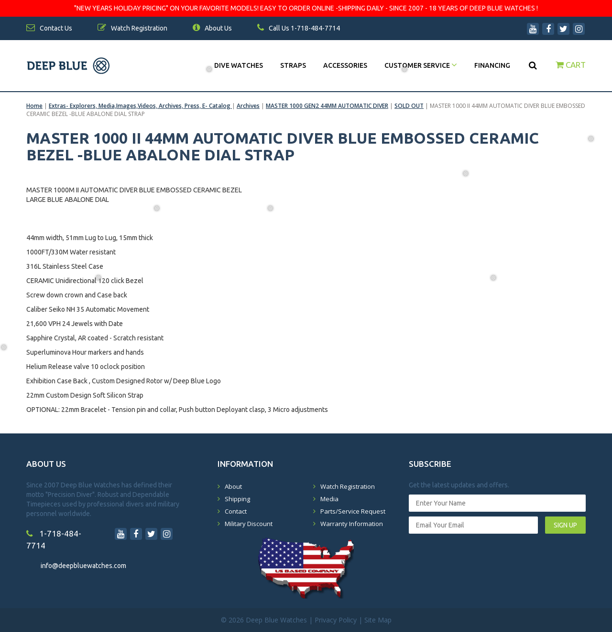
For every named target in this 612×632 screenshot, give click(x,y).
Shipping (237, 499)
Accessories (345, 65)
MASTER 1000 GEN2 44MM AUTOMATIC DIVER (327, 106)
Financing (492, 65)
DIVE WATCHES (238, 65)
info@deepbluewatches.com (83, 565)
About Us (212, 28)
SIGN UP (565, 525)
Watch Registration (347, 486)
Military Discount (249, 523)
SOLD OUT (409, 106)
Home (34, 106)
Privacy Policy (336, 619)
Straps (293, 65)
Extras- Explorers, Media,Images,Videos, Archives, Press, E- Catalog (140, 106)
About (233, 486)
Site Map (378, 619)
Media (329, 499)
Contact (236, 511)
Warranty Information (351, 523)
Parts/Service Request (352, 511)
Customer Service (420, 65)
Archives (248, 106)
